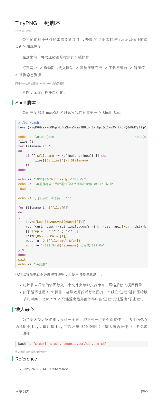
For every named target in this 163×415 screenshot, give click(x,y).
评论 (144, 392)
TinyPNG (85, 40)
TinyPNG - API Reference (45, 369)
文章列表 (22, 392)
